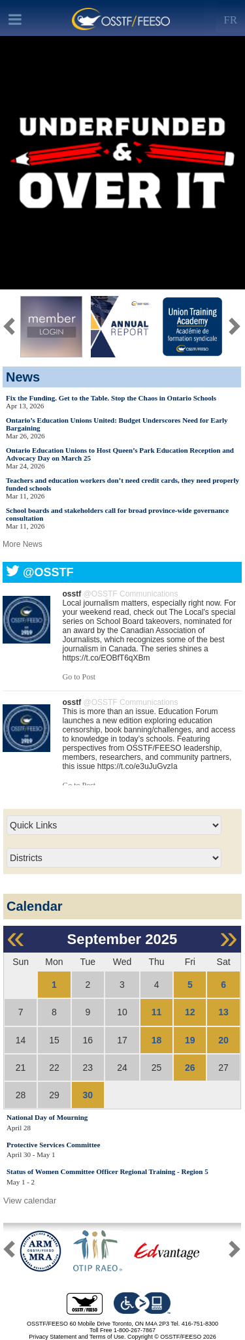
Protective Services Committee (53, 1145)
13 (223, 1012)
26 (190, 1067)
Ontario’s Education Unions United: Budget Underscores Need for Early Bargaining (117, 424)
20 (223, 1040)
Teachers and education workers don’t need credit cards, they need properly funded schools (122, 484)
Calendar (35, 906)
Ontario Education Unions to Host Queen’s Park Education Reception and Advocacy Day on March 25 (120, 454)
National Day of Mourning (47, 1117)
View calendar (29, 1200)
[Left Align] (230, 17)
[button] (234, 1252)
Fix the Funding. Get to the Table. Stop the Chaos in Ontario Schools (111, 398)
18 (157, 1040)
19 (190, 1040)
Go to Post (79, 676)
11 (157, 1012)
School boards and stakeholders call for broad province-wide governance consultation (117, 514)
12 (190, 1012)
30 (88, 1095)
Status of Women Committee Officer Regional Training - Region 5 (107, 1171)
